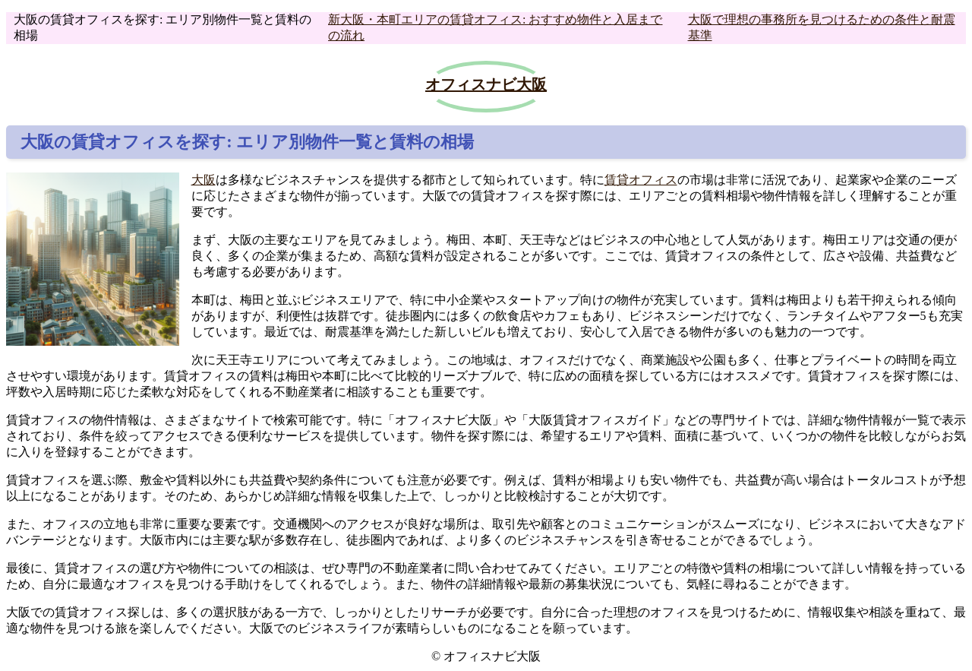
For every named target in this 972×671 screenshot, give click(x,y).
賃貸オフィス (640, 179)
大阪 (203, 179)
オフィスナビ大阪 (486, 84)
